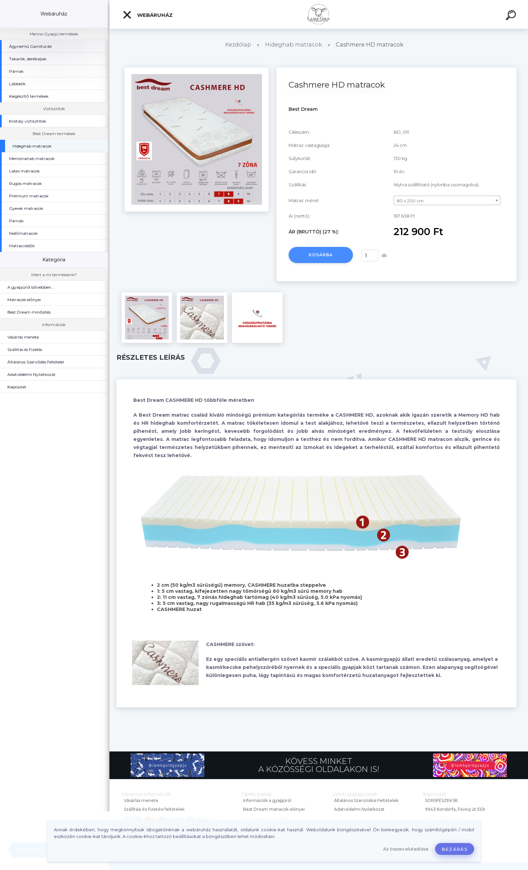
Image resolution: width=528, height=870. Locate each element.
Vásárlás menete (141, 800)
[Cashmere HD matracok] (197, 70)
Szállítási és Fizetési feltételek (154, 809)
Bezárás (454, 849)
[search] (512, 16)
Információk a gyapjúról (267, 800)
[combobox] (447, 200)
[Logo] (319, 14)
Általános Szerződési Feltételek (366, 800)
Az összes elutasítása (405, 848)
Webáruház (147, 15)
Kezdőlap (238, 44)
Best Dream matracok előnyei (274, 809)
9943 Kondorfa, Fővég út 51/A (455, 809)
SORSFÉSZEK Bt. (442, 800)
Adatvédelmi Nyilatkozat (359, 809)
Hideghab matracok (293, 44)
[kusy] (369, 255)
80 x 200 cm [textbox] (410, 200)
